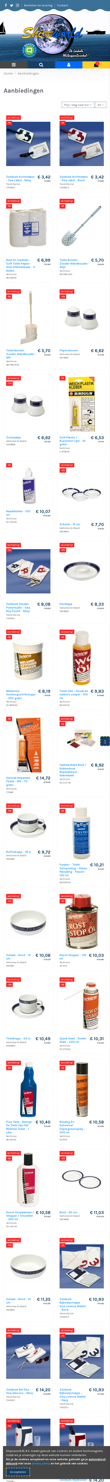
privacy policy (41, 1463)
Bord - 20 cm (68, 1212)
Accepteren (18, 1472)
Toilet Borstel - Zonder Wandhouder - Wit (21, 354)
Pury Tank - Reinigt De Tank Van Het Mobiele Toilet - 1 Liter (19, 1127)
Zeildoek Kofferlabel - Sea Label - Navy (20, 178)
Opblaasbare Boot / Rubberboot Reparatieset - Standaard (73, 770)
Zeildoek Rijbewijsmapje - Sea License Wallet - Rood (73, 1304)
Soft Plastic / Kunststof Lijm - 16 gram (72, 441)
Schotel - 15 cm (70, 524)
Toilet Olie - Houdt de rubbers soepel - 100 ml (74, 694)
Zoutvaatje (13, 437)
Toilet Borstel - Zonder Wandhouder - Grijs (75, 263)
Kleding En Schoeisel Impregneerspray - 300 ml (72, 1127)
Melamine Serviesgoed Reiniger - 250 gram (21, 694)
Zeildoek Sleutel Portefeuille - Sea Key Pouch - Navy (18, 607)
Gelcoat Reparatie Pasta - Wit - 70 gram (18, 781)
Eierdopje (66, 604)
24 (100, 105)
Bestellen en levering (38, 5)
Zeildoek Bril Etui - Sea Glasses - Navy (19, 1391)
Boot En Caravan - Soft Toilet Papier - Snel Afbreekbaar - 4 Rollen (20, 265)
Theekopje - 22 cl (18, 1038)
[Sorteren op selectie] (78, 105)
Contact (62, 5)
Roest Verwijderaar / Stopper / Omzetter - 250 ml (20, 1216)
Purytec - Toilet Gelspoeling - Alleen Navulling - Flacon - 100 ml (73, 870)
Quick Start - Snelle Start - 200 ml (73, 1040)
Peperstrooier (69, 350)
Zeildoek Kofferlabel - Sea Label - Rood (74, 178)
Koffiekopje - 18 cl (18, 852)
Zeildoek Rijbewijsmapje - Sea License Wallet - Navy (73, 1395)
